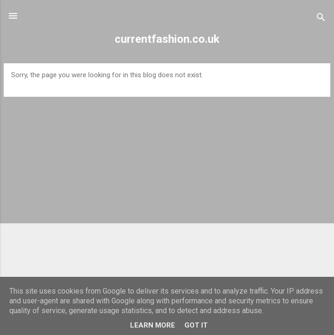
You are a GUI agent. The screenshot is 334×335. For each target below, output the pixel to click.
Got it (196, 325)
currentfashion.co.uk (167, 39)
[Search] (321, 19)
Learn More (152, 325)
